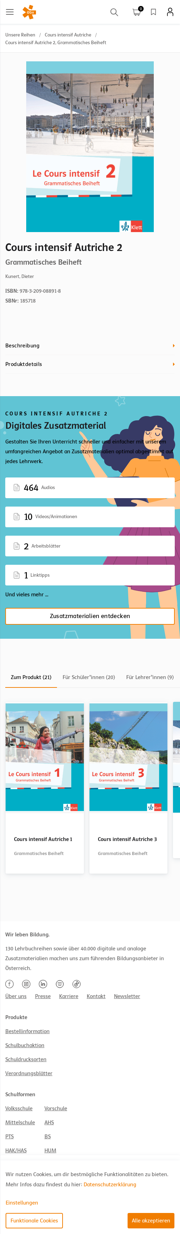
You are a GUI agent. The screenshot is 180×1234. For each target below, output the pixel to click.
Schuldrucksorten (25, 1059)
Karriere (68, 996)
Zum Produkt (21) (31, 677)
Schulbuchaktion (24, 1045)
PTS (9, 1136)
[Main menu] (10, 12)
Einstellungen (22, 1203)
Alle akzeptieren (151, 1221)
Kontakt (96, 996)
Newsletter (127, 996)
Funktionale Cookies (34, 1221)
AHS (49, 1122)
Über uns (16, 996)
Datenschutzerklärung (110, 1184)
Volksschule (19, 1108)
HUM (50, 1150)
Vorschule (55, 1108)
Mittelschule (20, 1122)
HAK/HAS (16, 1150)
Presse (43, 996)
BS (47, 1136)
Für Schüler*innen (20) (89, 677)
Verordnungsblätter (28, 1073)
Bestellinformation (27, 1031)
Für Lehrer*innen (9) (150, 677)
